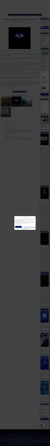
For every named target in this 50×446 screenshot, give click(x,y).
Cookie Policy (22, 228)
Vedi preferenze (32, 226)
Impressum (27, 228)
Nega (25, 226)
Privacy (25, 228)
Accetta (18, 226)
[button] (34, 217)
